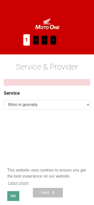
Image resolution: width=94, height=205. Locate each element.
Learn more (18, 183)
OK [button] (13, 196)
